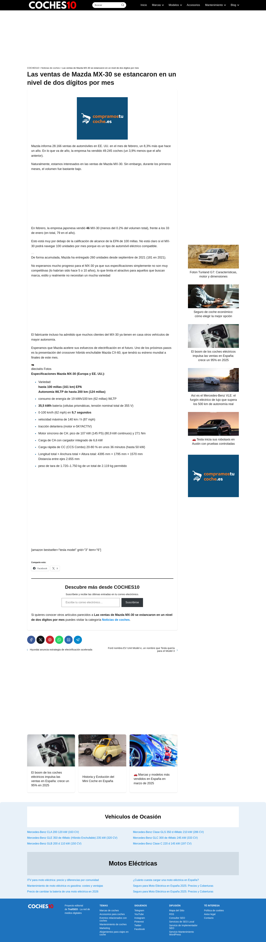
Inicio (143, 5)
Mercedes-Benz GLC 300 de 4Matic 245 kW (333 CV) (165, 837)
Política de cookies (214, 910)
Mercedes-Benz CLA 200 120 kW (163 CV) (53, 832)
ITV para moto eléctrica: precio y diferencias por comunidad (63, 880)
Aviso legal (209, 914)
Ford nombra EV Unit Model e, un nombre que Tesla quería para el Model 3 (141, 649)
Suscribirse (132, 602)
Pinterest (139, 921)
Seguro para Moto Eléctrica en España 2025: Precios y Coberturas (173, 885)
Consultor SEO (177, 918)
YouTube (139, 914)
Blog (233, 5)
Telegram (139, 910)
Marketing (105, 928)
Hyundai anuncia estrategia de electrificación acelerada (61, 649)
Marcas (156, 5)
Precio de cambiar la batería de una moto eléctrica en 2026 (62, 891)
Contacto (209, 918)
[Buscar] (122, 5)
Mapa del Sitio (176, 910)
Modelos (174, 5)
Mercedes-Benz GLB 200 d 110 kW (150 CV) (54, 843)
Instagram (139, 918)
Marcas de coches (109, 910)
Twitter (137, 925)
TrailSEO (73, 909)
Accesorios (193, 5)
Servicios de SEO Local (181, 921)
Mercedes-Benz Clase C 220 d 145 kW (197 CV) (162, 843)
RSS (171, 914)
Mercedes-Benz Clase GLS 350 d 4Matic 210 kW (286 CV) (168, 832)
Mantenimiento (214, 5)
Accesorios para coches (112, 914)
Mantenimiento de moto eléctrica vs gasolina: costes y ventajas (65, 885)
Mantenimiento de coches (113, 924)
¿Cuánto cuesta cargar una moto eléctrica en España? (166, 880)
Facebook (139, 929)
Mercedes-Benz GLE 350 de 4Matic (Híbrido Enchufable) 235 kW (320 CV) (72, 837)
